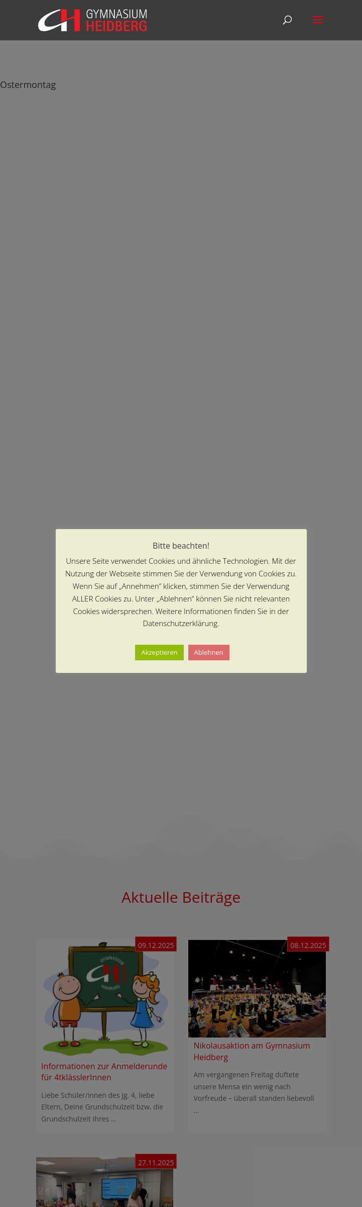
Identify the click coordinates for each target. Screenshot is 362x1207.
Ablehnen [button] (208, 652)
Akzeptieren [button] (159, 652)
